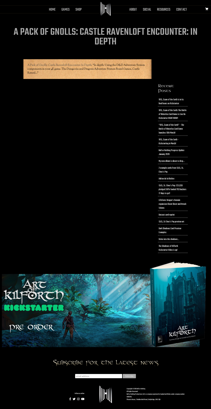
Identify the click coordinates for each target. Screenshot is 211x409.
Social (147, 9)
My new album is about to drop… (172, 161)
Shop (78, 9)
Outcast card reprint (167, 215)
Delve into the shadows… (169, 239)
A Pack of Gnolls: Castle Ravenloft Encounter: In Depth (59, 65)
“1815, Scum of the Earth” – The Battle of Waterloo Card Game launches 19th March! (171, 129)
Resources (163, 9)
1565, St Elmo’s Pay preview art (171, 222)
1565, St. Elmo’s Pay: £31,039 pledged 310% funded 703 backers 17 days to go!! (172, 189)
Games (65, 9)
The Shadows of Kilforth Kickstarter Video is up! (168, 248)
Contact (181, 9)
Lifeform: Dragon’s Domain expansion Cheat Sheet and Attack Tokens (172, 204)
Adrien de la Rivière (166, 179)
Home (52, 9)
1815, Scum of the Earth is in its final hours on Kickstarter (171, 102)
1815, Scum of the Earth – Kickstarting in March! (169, 142)
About (133, 9)
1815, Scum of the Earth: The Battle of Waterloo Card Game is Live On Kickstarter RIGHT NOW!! (173, 114)
